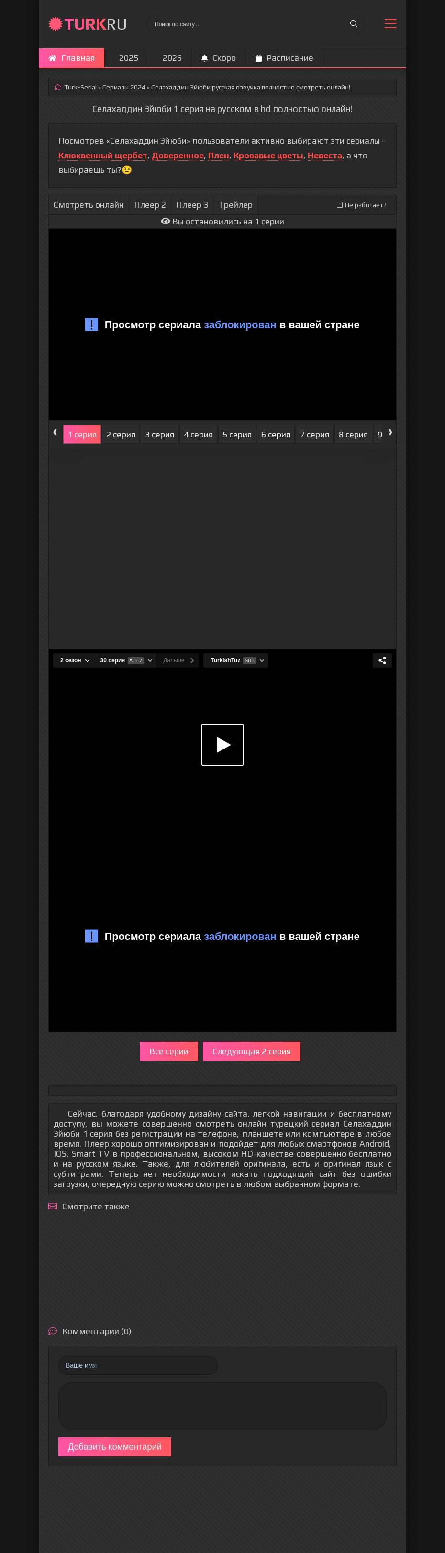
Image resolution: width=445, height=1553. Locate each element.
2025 (128, 58)
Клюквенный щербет (102, 155)
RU (95, 23)
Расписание (284, 58)
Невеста (325, 155)
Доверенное (178, 155)
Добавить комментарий (115, 1447)
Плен (218, 155)
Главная (71, 58)
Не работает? (362, 205)
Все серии (169, 1051)
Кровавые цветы (268, 155)
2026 (172, 58)
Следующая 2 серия (251, 1051)
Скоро (218, 58)
